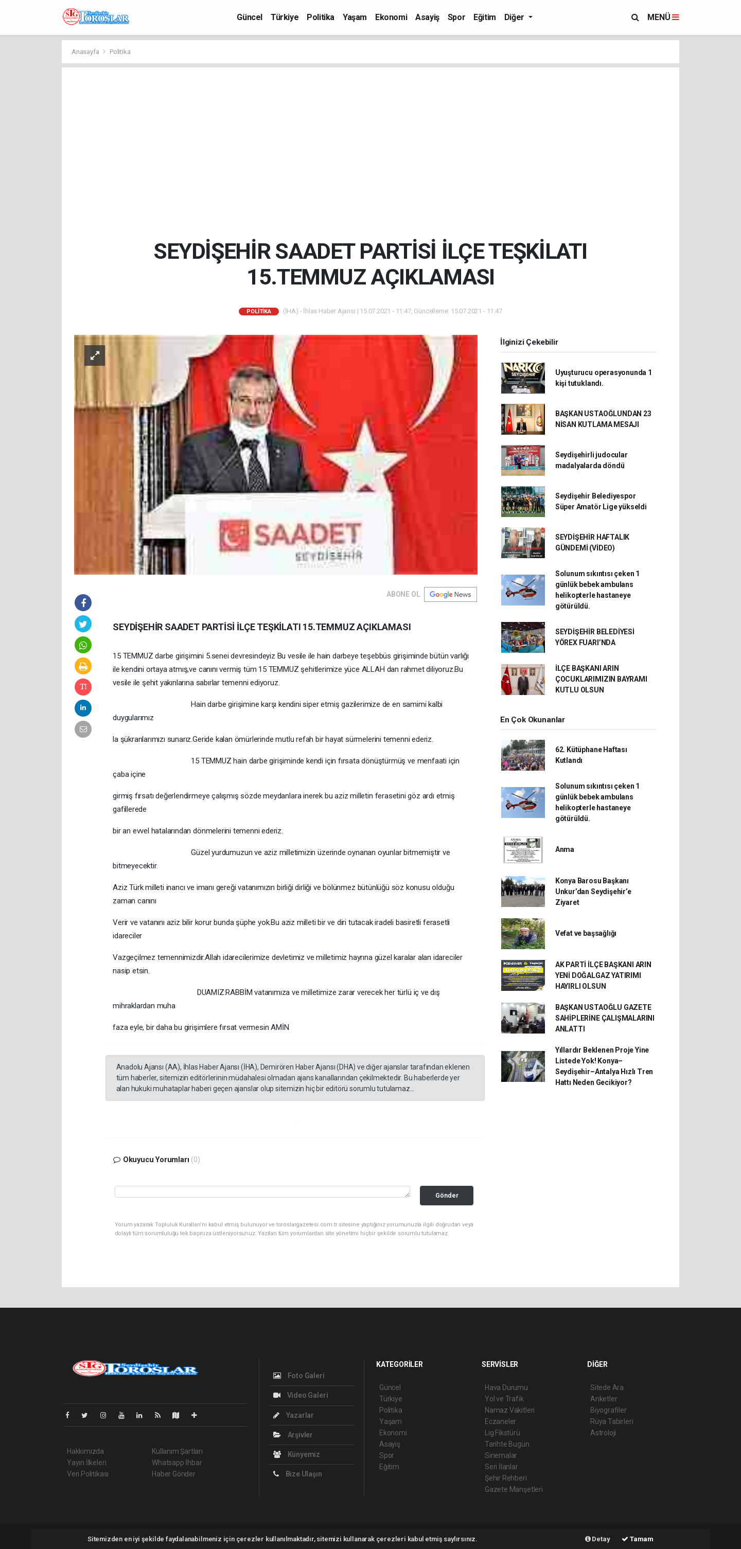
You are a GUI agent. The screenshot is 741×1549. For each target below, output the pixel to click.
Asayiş (427, 17)
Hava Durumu (506, 1387)
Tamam (638, 1539)
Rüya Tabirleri (611, 1421)
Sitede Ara (607, 1387)
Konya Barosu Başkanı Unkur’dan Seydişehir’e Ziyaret (593, 891)
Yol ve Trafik (504, 1399)
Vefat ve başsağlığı (585, 933)
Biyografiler (608, 1410)
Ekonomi (391, 17)
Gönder (446, 1195)
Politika (320, 17)
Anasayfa (86, 52)
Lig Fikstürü (502, 1433)
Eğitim (484, 17)
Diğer (515, 17)
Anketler (603, 1399)
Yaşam (355, 17)
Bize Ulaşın (297, 1474)
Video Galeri (300, 1395)
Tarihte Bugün (507, 1444)
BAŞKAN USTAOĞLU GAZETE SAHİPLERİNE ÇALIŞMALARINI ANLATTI (605, 1018)
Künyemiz (296, 1454)
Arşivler (293, 1435)
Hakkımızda (85, 1451)
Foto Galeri (299, 1376)
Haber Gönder (174, 1474)
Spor (456, 17)
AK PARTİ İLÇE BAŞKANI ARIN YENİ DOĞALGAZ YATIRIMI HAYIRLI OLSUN (603, 975)
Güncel (249, 17)
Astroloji (603, 1433)
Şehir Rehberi (506, 1478)
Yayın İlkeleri (86, 1462)
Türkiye (284, 17)
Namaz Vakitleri (510, 1410)
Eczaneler (500, 1421)
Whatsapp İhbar (177, 1462)
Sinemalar (501, 1455)
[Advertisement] (370, 153)
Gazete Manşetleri (514, 1489)
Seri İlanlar (501, 1467)
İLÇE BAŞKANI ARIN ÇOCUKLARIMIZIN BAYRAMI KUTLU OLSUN (601, 679)
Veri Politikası (88, 1474)
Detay (597, 1539)
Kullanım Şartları (177, 1451)
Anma (564, 849)
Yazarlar (293, 1415)
